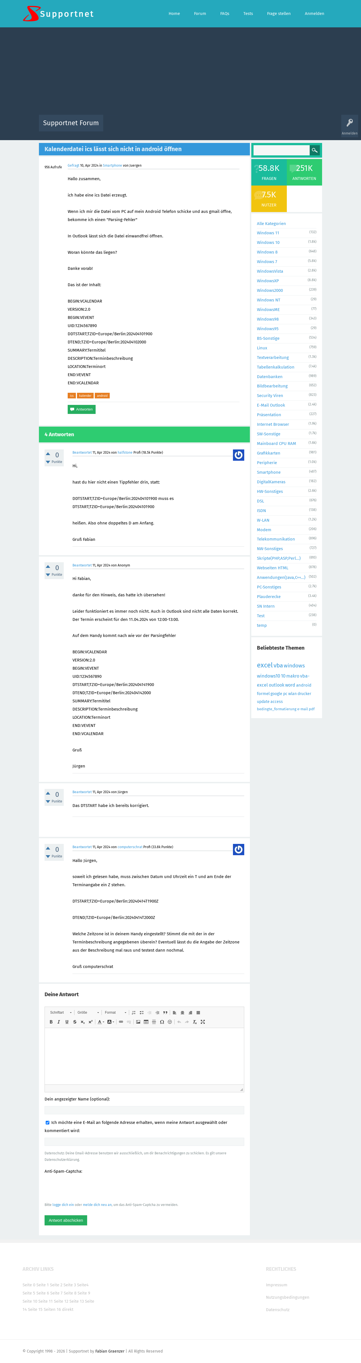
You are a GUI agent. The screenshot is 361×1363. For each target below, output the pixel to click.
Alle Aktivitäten (119, 127)
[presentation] (87, 1188)
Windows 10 (268, 242)
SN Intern (266, 606)
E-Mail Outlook (271, 405)
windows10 (268, 676)
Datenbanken (270, 376)
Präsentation (269, 414)
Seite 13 (76, 1301)
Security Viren (270, 395)
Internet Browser (273, 424)
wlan (292, 693)
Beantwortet (82, 453)
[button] (60, 1012)
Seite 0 (29, 1284)
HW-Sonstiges (270, 491)
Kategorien (230, 127)
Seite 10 (30, 1301)
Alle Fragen (144, 127)
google (276, 693)
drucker (304, 693)
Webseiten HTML (272, 567)
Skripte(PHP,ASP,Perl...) (279, 558)
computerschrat (130, 847)
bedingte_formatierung (276, 709)
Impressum (276, 1284)
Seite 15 (35, 1309)
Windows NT (268, 300)
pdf (311, 709)
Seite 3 (69, 1284)
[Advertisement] (180, 72)
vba (278, 665)
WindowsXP (268, 280)
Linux (262, 347)
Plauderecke (269, 596)
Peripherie (267, 462)
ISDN (261, 510)
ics (72, 395)
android (102, 395)
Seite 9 (84, 1293)
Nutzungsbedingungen (287, 1297)
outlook (276, 685)
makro (292, 676)
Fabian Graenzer (109, 1351)
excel (265, 665)
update (263, 701)
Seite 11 (45, 1301)
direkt (67, 1309)
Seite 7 (56, 1293)
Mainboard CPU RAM (276, 443)
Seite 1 (42, 1284)
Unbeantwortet (188, 127)
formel (263, 693)
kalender (85, 395)
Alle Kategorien (271, 223)
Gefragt (73, 165)
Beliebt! (164, 127)
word (290, 685)
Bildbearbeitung (272, 386)
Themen (211, 127)
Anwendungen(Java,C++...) (281, 577)
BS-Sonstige (268, 338)
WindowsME (268, 309)
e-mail (302, 709)
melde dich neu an (97, 1205)
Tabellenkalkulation (275, 367)
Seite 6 (42, 1293)
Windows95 (268, 328)
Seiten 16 (52, 1309)
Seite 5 (29, 1293)
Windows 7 (267, 261)
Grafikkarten (268, 453)
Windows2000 (270, 290)
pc (285, 693)
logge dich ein (63, 1205)
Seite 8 (70, 1293)
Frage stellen (272, 127)
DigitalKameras (271, 481)
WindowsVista (270, 271)
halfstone (125, 453)
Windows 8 (267, 252)
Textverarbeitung (273, 357)
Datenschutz (278, 1309)
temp (262, 625)
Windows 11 (268, 232)
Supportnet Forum (71, 123)
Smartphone (112, 165)
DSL (260, 501)
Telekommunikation (276, 539)
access (276, 701)
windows (294, 665)
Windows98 (268, 319)
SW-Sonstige (268, 433)
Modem (264, 529)
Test (261, 615)
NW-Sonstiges (270, 548)
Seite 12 (61, 1301)
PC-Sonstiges (269, 587)
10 (283, 676)
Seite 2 (56, 1284)
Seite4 (83, 1284)
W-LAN (263, 520)
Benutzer (251, 127)
